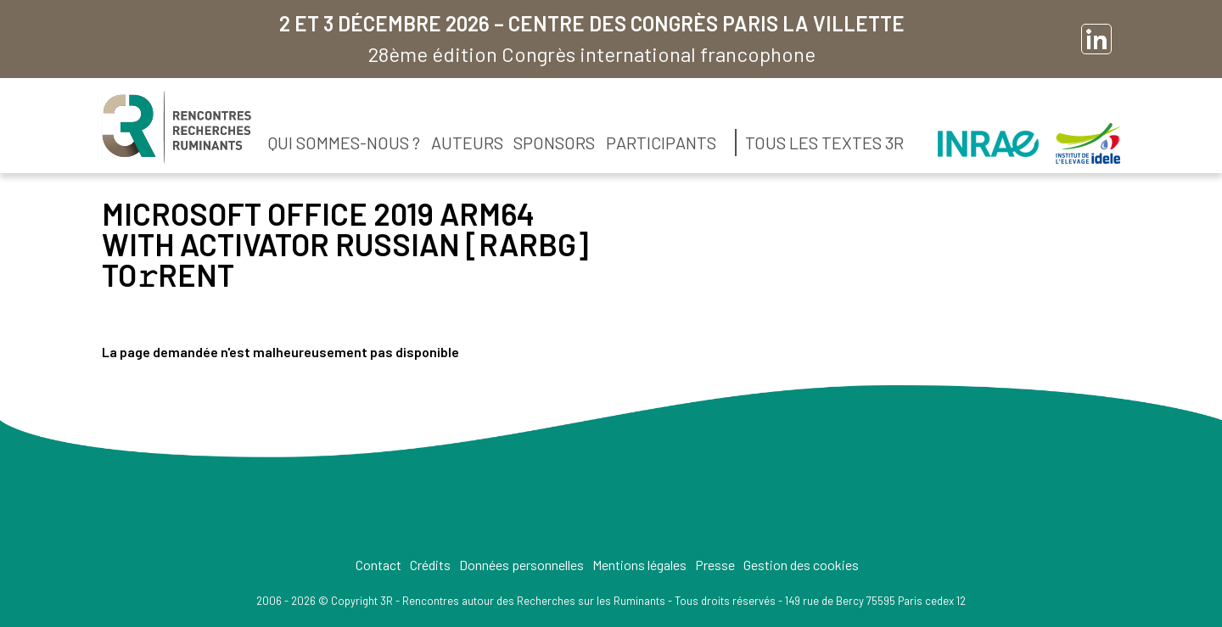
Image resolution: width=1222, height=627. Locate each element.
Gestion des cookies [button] (801, 565)
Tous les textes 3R (824, 142)
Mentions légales (639, 565)
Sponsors (554, 142)
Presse (715, 565)
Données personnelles (521, 565)
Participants (661, 142)
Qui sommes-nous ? (344, 142)
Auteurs (467, 142)
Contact (378, 565)
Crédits (430, 565)
